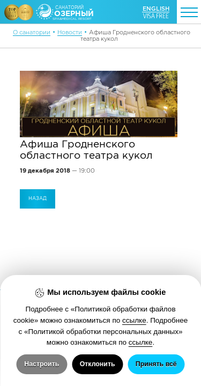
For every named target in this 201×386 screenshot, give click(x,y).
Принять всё (156, 364)
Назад (37, 198)
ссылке (134, 320)
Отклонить (97, 364)
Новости (69, 32)
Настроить (41, 364)
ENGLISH (156, 8)
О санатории (31, 32)
